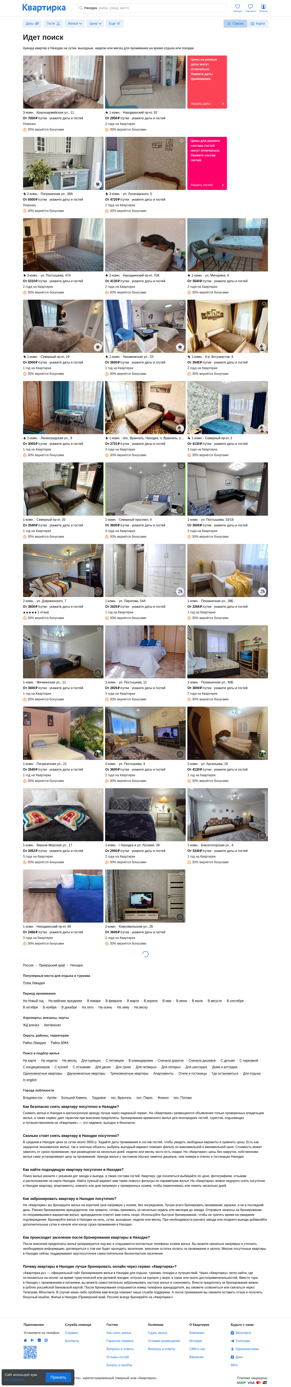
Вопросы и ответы (120, 1349)
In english (30, 1080)
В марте (133, 1001)
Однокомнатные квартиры (42, 1073)
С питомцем (115, 1060)
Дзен (239, 1357)
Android (32, 1340)
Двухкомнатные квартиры (86, 1073)
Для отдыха (251, 1073)
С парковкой (249, 1060)
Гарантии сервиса (119, 1341)
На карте (29, 1060)
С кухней (61, 1067)
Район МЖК (60, 1042)
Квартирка (47, 8)
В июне (181, 1001)
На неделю (49, 1060)
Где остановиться (225, 1073)
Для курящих (91, 1060)
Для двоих (103, 1067)
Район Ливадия (34, 1042)
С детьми (228, 1060)
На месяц (69, 1060)
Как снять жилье (118, 1333)
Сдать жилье (157, 1333)
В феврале (114, 1001)
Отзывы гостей (117, 1357)
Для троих (123, 1067)
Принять (58, 1377)
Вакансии (196, 1357)
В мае (166, 1001)
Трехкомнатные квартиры (129, 1073)
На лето (88, 1007)
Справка (71, 1333)
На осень (105, 1007)
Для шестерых (196, 1067)
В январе (94, 1001)
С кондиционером (36, 1067)
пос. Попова (183, 1097)
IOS (25, 1340)
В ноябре (50, 1007)
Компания (196, 1333)
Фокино (163, 1097)
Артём (51, 1097)
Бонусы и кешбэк (119, 1365)
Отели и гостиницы (192, 1073)
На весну (141, 1007)
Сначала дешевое (202, 1060)
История (195, 1341)
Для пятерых (171, 1067)
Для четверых (146, 1067)
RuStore (46, 1340)
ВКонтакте (243, 1333)
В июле (197, 1001)
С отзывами (82, 1067)
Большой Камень (74, 1097)
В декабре (69, 1007)
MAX (234, 1365)
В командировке (141, 1060)
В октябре (30, 1007)
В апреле (151, 1001)
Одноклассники (247, 1349)
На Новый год (33, 1001)
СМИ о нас (197, 1349)
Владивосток (32, 1097)
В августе (215, 1001)
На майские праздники (65, 1001)
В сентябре (235, 1001)
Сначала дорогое (171, 1060)
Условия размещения (164, 1341)
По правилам (15, 1378)
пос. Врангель (121, 1097)
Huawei (39, 1340)
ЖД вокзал (31, 1025)
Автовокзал (52, 1025)
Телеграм (243, 1341)
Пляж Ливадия (34, 983)
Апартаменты (163, 1073)
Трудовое (99, 1097)
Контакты (72, 1341)
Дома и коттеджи (224, 1067)
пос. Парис (144, 1097)
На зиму (123, 1007)
